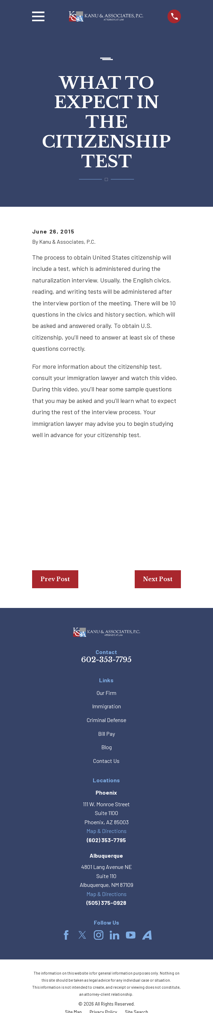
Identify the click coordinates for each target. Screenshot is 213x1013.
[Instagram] (98, 935)
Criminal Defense (106, 719)
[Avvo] (147, 935)
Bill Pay (106, 733)
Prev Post (55, 579)
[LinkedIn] (114, 935)
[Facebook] (66, 935)
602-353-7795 (106, 659)
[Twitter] (82, 935)
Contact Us (106, 760)
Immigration (106, 706)
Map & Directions (106, 830)
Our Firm (106, 692)
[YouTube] (130, 935)
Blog (106, 747)
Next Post (157, 579)
